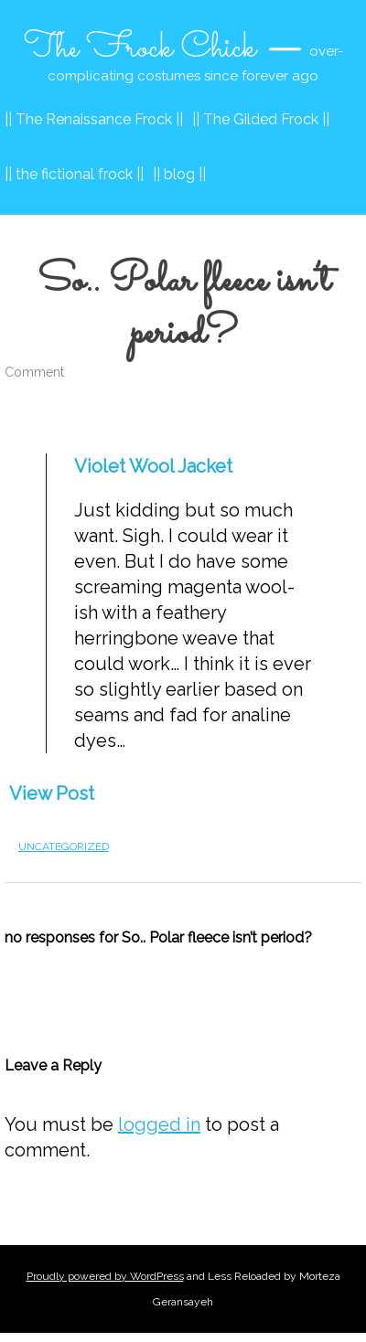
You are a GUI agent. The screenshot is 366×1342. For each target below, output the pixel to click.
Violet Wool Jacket (153, 466)
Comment (34, 372)
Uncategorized (63, 846)
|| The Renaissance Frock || (94, 119)
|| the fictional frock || (74, 174)
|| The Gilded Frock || (260, 119)
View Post (51, 793)
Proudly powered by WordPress (105, 1276)
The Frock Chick (140, 48)
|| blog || (179, 174)
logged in (159, 1124)
